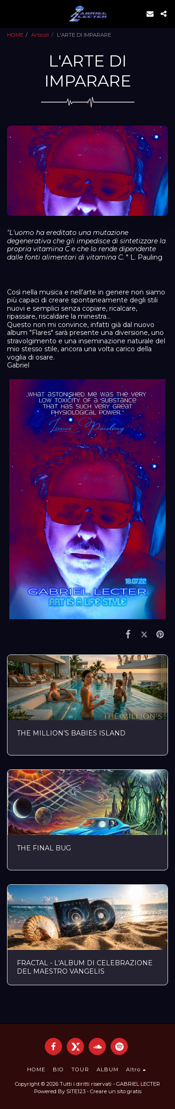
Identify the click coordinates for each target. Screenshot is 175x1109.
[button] (10, 13)
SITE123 (75, 1091)
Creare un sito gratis (115, 1091)
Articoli (40, 35)
